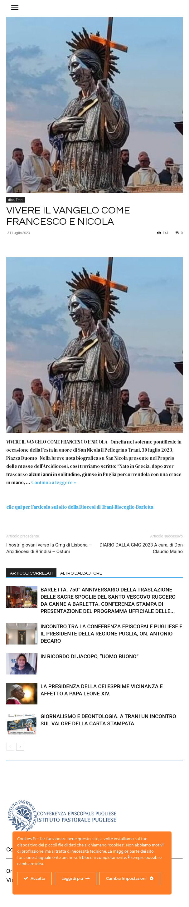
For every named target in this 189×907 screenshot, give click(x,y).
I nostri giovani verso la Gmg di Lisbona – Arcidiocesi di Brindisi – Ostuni (49, 548)
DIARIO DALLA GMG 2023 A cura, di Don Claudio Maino (141, 548)
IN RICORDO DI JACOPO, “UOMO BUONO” (90, 656)
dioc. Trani (15, 200)
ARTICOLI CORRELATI (31, 573)
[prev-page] (10, 747)
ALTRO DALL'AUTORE (81, 573)
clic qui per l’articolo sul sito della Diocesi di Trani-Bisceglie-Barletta (79, 507)
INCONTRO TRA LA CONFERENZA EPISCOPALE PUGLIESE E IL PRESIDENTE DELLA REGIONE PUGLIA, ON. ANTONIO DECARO (111, 633)
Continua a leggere (53, 482)
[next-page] (20, 747)
